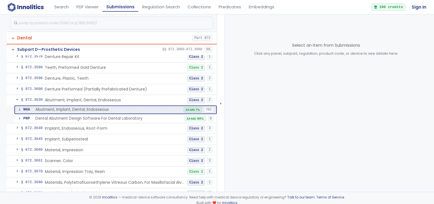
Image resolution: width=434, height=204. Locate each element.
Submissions (120, 7)
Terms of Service (330, 197)
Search (61, 7)
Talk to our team (301, 197)
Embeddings (261, 7)
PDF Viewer (87, 7)
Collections (199, 7)
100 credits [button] (388, 6)
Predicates (230, 7)
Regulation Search (161, 7)
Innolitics (109, 197)
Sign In (419, 7)
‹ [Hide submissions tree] (221, 103)
